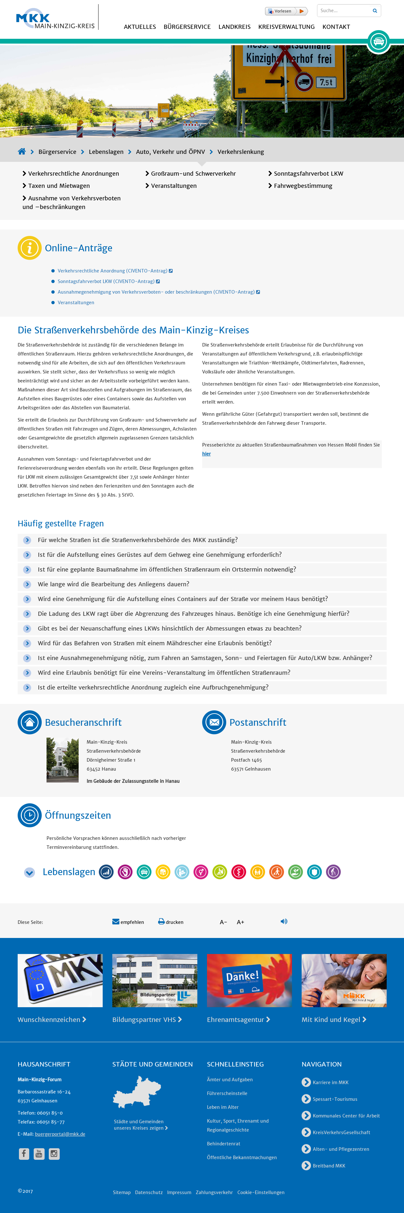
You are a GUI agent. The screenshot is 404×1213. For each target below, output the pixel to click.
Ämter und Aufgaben (230, 1080)
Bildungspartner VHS (147, 1020)
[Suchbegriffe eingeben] (349, 10)
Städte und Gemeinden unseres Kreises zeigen (141, 1125)
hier (206, 454)
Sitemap (122, 1192)
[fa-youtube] (39, 1154)
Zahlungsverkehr (214, 1192)
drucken (171, 922)
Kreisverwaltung (286, 26)
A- (224, 922)
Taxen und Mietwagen (59, 185)
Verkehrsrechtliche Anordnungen (73, 173)
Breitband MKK (323, 1166)
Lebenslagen (106, 151)
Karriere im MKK (325, 1082)
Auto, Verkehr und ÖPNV (170, 151)
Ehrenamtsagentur (239, 1020)
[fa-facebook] (24, 1154)
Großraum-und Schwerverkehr (193, 173)
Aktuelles (140, 26)
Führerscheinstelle (227, 1093)
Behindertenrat (223, 1144)
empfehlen (128, 922)
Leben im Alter (223, 1107)
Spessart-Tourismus (329, 1099)
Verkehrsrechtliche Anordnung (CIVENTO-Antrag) (115, 271)
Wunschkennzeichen (52, 1020)
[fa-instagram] (54, 1154)
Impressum (179, 1192)
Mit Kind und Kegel (334, 1020)
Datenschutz (149, 1192)
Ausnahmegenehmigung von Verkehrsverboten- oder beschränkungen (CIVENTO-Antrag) (159, 292)
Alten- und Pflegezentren (335, 1149)
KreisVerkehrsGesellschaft (336, 1132)
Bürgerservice (187, 26)
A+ (241, 922)
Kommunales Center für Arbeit (341, 1116)
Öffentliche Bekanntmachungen (242, 1157)
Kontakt (336, 26)
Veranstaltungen (174, 185)
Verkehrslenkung (241, 151)
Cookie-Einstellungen (261, 1192)
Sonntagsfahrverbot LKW (308, 173)
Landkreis (235, 26)
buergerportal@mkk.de (60, 1134)
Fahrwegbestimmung (303, 185)
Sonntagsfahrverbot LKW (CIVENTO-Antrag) (109, 281)
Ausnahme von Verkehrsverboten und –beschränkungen (71, 203)
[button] (286, 11)
